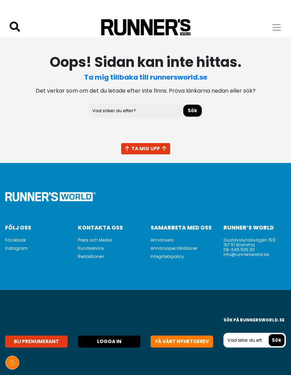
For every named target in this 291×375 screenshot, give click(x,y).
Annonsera (162, 240)
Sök (192, 110)
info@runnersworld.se (246, 254)
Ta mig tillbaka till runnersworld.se (145, 77)
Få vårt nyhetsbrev (182, 341)
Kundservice (91, 248)
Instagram (16, 248)
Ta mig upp (145, 148)
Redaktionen (91, 256)
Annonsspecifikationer (174, 248)
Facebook (15, 240)
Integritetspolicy (167, 256)
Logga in (109, 341)
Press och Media (95, 240)
